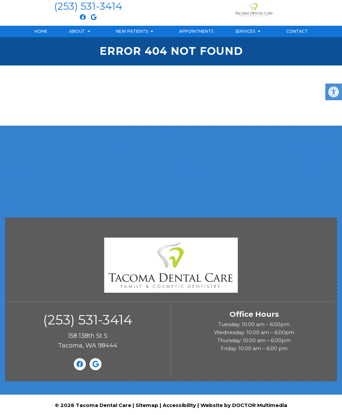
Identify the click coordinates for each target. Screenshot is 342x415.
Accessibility (179, 405)
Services (245, 31)
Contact (297, 31)
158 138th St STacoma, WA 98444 (87, 340)
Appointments (196, 31)
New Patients (132, 31)
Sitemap (147, 405)
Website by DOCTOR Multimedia (243, 405)
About (77, 31)
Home (40, 31)
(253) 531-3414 (88, 6)
